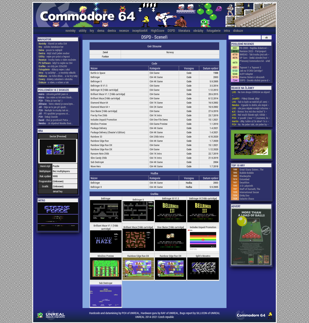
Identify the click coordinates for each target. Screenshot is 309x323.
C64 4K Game (156, 77)
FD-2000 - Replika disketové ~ (254, 48)
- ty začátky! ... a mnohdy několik (57, 72)
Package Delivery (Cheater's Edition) (108, 132)
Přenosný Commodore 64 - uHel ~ (255, 62)
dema (100, 30)
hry (92, 30)
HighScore (157, 30)
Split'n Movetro (203, 255)
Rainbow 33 (96, 136)
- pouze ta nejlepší (50, 50)
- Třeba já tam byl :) (50, 100)
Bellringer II (96, 81)
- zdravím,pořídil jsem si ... (54, 94)
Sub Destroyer (97, 162)
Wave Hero (96, 166)
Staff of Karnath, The (250, 189)
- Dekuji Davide (48, 116)
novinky (70, 30)
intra (227, 30)
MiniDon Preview (99, 123)
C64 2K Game (156, 106)
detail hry (57, 191)
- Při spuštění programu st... (54, 113)
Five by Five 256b (99, 115)
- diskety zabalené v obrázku (56, 79)
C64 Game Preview (158, 123)
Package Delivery (99, 128)
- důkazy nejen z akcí (54, 69)
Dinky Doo (244, 195)
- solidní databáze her (51, 46)
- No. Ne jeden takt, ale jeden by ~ (250, 124)
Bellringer (95, 77)
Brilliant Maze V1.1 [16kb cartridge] (108, 94)
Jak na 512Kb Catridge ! (251, 70)
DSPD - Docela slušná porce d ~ (255, 80)
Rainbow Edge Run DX (101, 145)
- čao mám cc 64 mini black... (56, 97)
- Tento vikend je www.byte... (56, 103)
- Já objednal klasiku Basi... (56, 123)
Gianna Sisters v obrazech (252, 77)
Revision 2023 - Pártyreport (253, 51)
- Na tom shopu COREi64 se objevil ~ (251, 93)
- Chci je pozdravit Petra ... (54, 120)
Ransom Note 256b (100, 153)
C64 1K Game (156, 102)
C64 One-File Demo (159, 119)
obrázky (198, 30)
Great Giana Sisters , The (251, 169)
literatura (184, 30)
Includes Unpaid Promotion (104, 119)
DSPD (171, 30)
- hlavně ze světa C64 (53, 43)
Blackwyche (245, 176)
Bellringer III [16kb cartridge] (104, 89)
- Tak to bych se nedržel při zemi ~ (250, 101)
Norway (170, 52)
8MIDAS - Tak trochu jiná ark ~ (254, 54)
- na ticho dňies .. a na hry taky (58, 75)
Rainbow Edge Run (100, 140)
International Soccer (249, 192)
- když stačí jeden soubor (54, 53)
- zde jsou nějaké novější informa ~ (251, 108)
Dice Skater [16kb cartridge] (104, 111)
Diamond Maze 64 (99, 102)
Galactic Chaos (247, 198)
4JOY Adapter (246, 73)
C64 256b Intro (157, 136)
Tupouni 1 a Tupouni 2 (250, 67)
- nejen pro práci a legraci (54, 56)
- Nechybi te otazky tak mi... (54, 110)
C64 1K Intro (156, 115)
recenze (124, 30)
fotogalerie (213, 30)
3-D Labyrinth (246, 185)
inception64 (139, 30)
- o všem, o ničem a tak (54, 82)
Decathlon (244, 182)
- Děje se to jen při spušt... (53, 107)
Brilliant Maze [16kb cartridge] (105, 98)
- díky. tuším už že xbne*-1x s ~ (250, 121)
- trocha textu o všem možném (57, 59)
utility (82, 30)
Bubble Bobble (247, 172)
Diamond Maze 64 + (100, 106)
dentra (112, 30)
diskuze (238, 30)
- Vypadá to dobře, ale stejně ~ (250, 105)
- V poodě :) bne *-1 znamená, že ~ (251, 118)
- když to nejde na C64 (55, 63)
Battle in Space (98, 72)
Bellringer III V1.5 (99, 85)
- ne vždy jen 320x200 (53, 66)
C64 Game (154, 72)
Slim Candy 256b (99, 157)
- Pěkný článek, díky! (245, 98)
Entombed (244, 179)
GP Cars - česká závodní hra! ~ (254, 57)
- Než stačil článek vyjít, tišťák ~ (249, 114)
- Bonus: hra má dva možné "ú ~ (249, 111)
